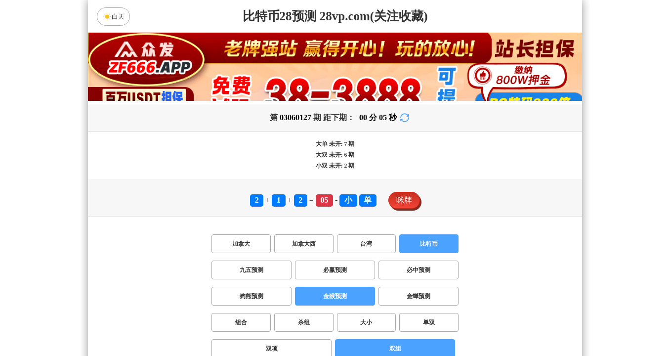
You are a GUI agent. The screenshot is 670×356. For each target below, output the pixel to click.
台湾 (366, 243)
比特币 (429, 243)
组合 (241, 322)
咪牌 (404, 200)
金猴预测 (335, 296)
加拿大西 (304, 243)
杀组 (304, 322)
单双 (429, 322)
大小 (366, 322)
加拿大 (241, 243)
